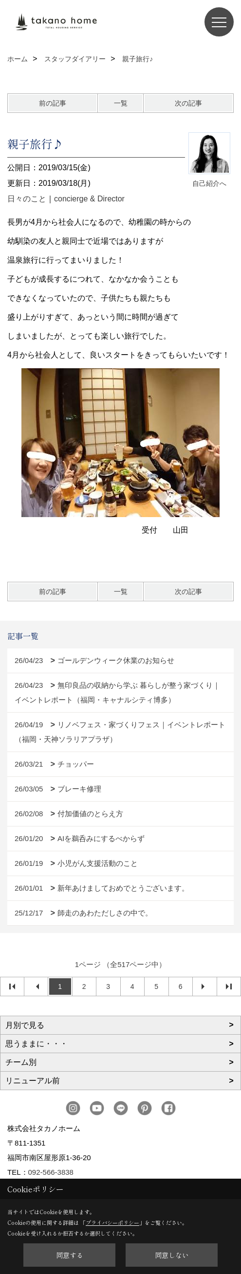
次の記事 (188, 103)
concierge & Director (89, 199)
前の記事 (52, 103)
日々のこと (26, 199)
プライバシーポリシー (112, 1222)
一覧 (121, 103)
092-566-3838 (51, 1172)
